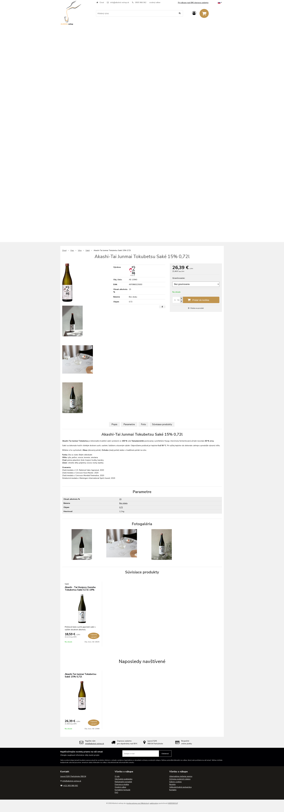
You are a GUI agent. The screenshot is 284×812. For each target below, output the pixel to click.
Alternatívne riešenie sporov (180, 776)
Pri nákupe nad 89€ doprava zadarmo (193, 2)
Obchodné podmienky (123, 779)
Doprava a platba (122, 784)
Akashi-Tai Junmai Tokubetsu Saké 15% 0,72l (80, 675)
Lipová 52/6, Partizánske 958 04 (73, 776)
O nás (117, 776)
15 (120, 499)
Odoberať (165, 754)
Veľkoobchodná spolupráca (180, 787)
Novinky (172, 784)
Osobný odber (120, 787)
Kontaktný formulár (122, 790)
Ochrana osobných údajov (179, 779)
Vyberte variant (93, 635)
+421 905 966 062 (70, 785)
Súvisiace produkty (162, 424)
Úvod (102, 2)
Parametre (129, 424)
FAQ (116, 792)
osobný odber (154, 2)
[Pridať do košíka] (195, 300)
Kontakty (172, 790)
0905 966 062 (140, 2)
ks (178, 300)
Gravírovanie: (178, 278)
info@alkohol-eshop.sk (119, 2)
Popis (114, 424)
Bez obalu (123, 503)
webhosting (154, 803)
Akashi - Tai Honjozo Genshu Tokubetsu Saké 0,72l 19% (80, 588)
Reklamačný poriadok (123, 782)
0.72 (121, 507)
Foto (143, 424)
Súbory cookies (175, 782)
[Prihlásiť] (194, 13)
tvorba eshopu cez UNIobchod (138, 803)
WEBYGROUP (173, 803)
